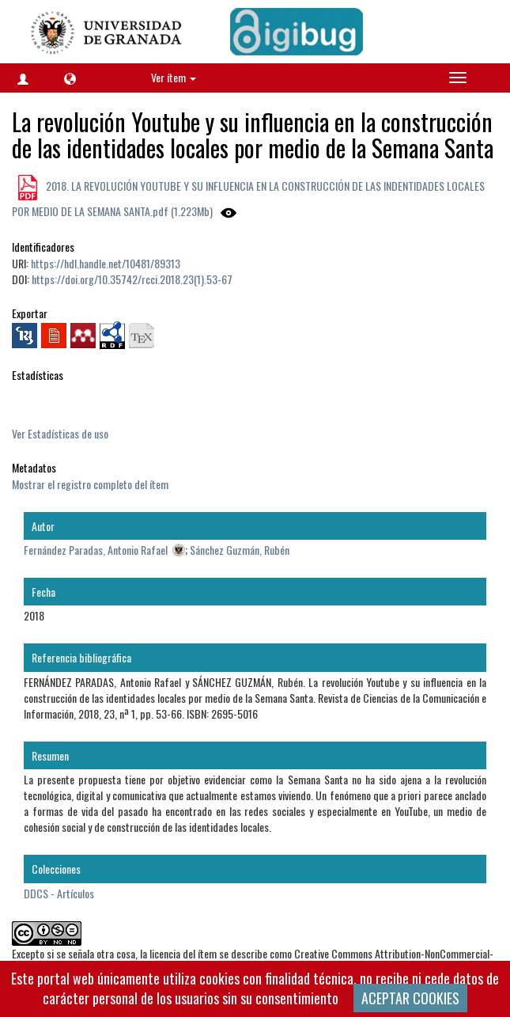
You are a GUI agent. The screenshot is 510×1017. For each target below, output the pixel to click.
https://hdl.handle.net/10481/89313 (105, 263)
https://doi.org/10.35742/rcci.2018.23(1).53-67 (132, 279)
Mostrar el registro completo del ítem (90, 484)
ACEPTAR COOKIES (410, 998)
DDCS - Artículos (59, 893)
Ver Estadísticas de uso (60, 433)
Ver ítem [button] (173, 77)
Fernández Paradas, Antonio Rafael (96, 549)
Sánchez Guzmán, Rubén (239, 549)
